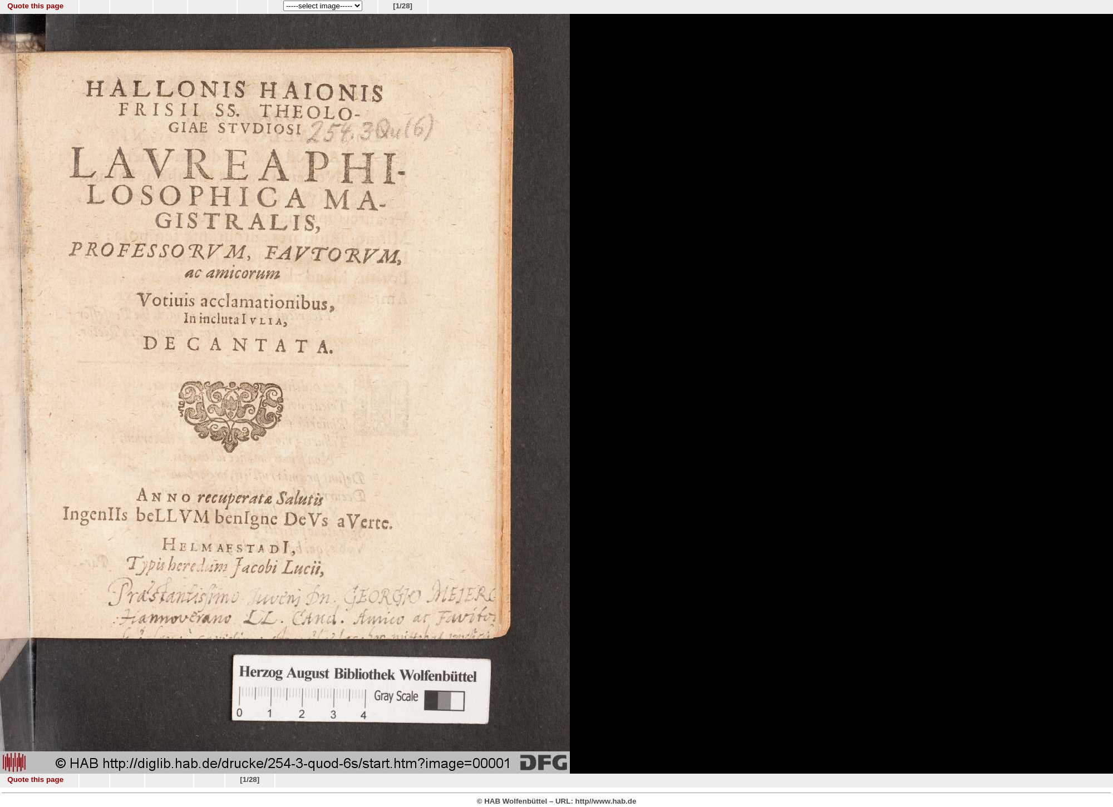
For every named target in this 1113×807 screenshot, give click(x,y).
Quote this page (35, 6)
